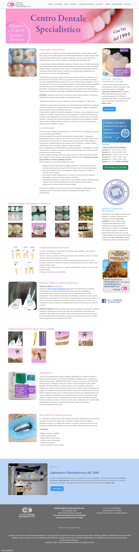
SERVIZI (73, 4)
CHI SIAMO (58, 4)
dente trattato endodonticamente (58, 289)
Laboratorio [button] (109, 109)
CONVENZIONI (116, 4)
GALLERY (99, 4)
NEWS (107, 4)
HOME (50, 4)
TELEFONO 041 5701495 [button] (115, 167)
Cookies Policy (75, 528)
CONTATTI (127, 4)
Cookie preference (7, 550)
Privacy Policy (64, 528)
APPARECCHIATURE (86, 4)
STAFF (66, 4)
